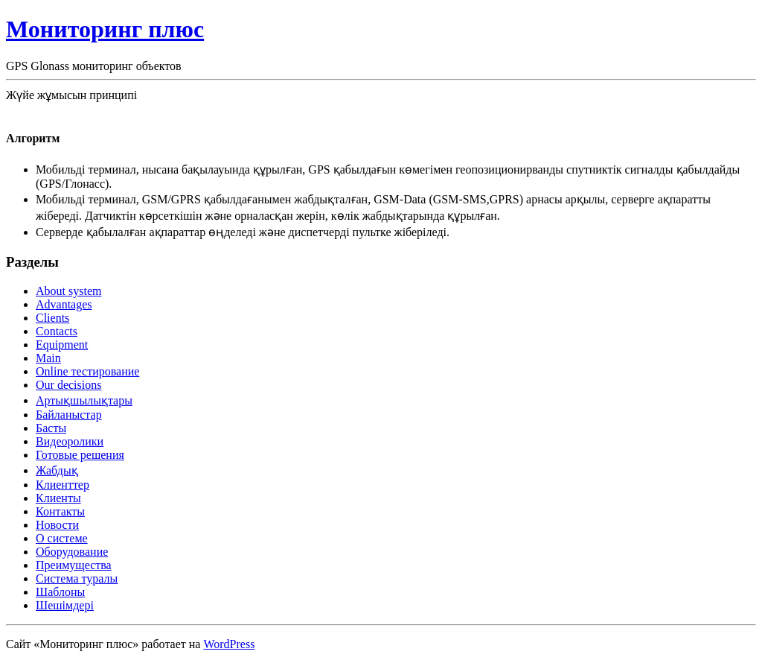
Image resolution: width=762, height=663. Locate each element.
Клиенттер (62, 484)
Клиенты (58, 498)
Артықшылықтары (84, 400)
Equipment (62, 344)
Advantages (64, 304)
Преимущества (74, 565)
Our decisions (68, 384)
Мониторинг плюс (105, 29)
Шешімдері (65, 605)
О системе (62, 538)
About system (68, 291)
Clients (52, 317)
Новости (57, 524)
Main (48, 358)
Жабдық (57, 470)
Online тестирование (87, 371)
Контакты (60, 511)
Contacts (56, 331)
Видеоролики (69, 441)
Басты (51, 428)
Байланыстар (69, 414)
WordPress (228, 644)
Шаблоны (60, 592)
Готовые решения (80, 454)
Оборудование (72, 551)
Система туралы (77, 578)
